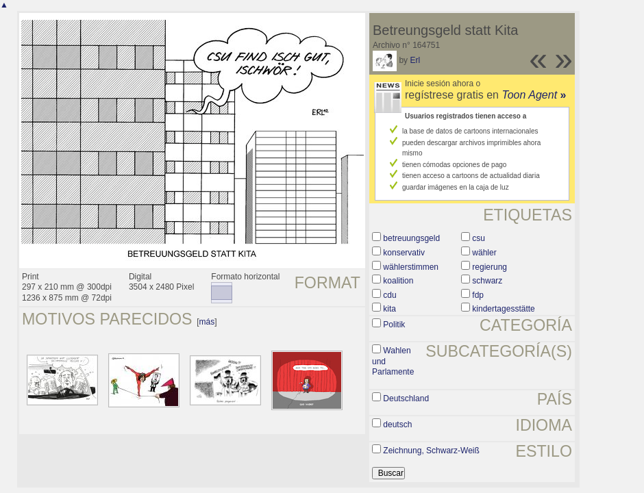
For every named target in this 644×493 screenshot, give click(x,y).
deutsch (397, 424)
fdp (478, 295)
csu (478, 238)
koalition (398, 281)
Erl (415, 60)
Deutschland (406, 398)
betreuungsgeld (411, 238)
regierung (489, 267)
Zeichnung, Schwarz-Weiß (431, 450)
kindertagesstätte (503, 309)
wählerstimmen (410, 267)
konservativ (404, 252)
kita (389, 309)
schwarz (487, 281)
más (207, 322)
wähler (484, 252)
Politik (394, 324)
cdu (389, 295)
